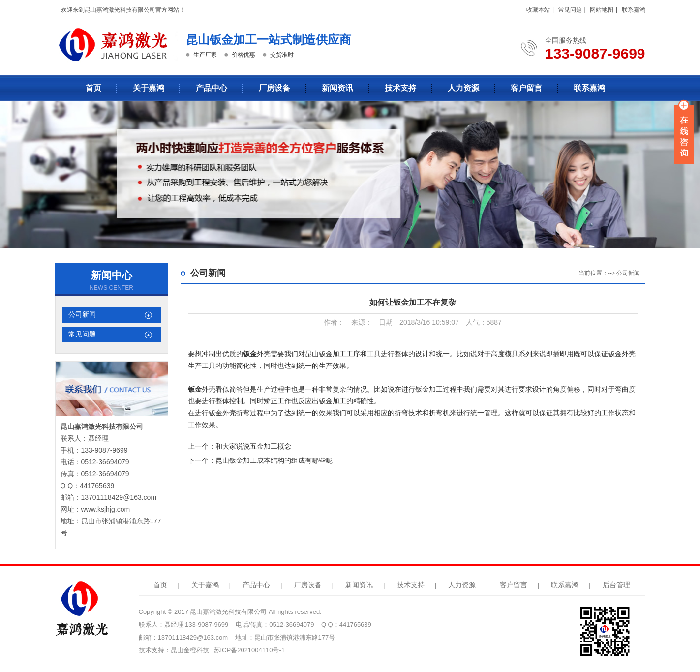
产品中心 (211, 88)
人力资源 (463, 88)
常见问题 (570, 9)
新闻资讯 (337, 88)
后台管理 (616, 585)
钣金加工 (429, 389)
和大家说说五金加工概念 (253, 446)
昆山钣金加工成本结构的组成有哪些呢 (274, 460)
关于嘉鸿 (148, 88)
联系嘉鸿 (633, 9)
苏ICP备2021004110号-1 (249, 650)
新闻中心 (111, 275)
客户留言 (526, 88)
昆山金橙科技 (190, 650)
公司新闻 (82, 314)
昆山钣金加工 (325, 354)
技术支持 (400, 88)
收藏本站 (538, 9)
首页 (93, 88)
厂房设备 (274, 88)
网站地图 (601, 9)
